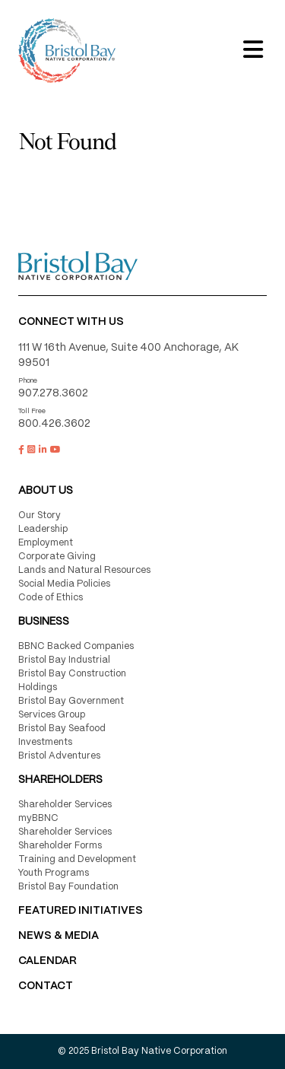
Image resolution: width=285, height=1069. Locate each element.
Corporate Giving (57, 556)
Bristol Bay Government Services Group (71, 708)
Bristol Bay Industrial (64, 660)
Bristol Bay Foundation (68, 887)
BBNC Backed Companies (76, 646)
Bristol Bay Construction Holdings (72, 681)
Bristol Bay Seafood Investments (62, 735)
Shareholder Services (65, 804)
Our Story (39, 515)
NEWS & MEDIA (58, 936)
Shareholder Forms (60, 846)
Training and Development (77, 859)
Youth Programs (53, 873)
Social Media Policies (64, 584)
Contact (45, 986)
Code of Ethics (50, 597)
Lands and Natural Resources (84, 570)
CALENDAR (47, 961)
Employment (45, 543)
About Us (45, 490)
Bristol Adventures (59, 756)
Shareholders (60, 780)
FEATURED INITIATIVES (80, 910)
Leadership (43, 529)
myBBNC (38, 818)
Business (43, 621)
